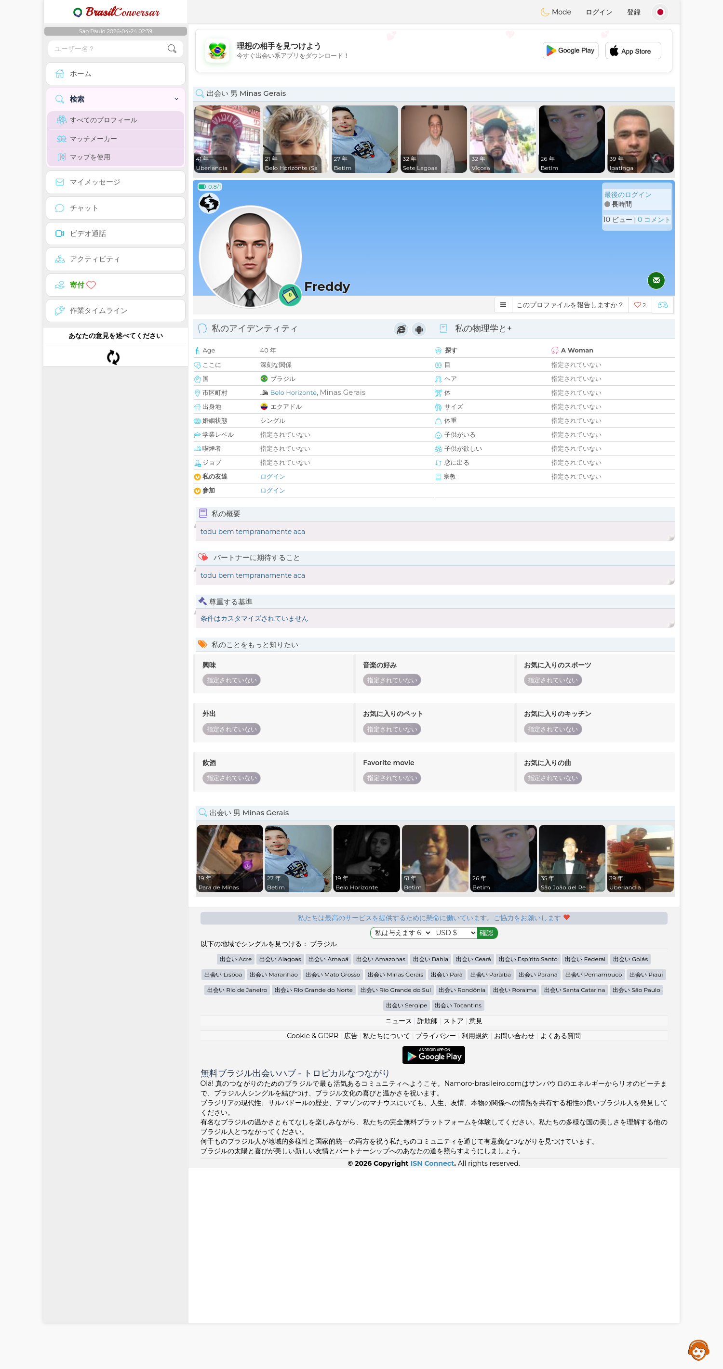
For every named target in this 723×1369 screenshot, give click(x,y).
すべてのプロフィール (97, 120)
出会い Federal (585, 1159)
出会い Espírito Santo (528, 1159)
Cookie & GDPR (312, 1236)
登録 (634, 12)
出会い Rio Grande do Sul (396, 1190)
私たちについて (386, 1236)
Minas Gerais (342, 392)
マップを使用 (83, 157)
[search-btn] (172, 48)
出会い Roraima (514, 1190)
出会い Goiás (630, 1159)
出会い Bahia (431, 1159)
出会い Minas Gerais (395, 1175)
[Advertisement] (433, 50)
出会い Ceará (473, 1159)
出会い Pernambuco (593, 1175)
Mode (555, 12)
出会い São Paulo (636, 1190)
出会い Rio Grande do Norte (314, 1190)
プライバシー (435, 1236)
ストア (453, 1221)
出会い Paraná (538, 1175)
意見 (475, 1221)
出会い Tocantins (458, 1206)
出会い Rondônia (462, 1190)
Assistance (698, 1350)
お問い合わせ (514, 1236)
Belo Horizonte (293, 392)
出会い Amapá (328, 1159)
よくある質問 (560, 1236)
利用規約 (475, 1236)
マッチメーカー (87, 138)
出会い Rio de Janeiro (237, 1190)
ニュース (398, 1221)
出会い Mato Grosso (333, 1175)
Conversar (116, 12)
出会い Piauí (646, 1175)
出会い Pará (447, 1175)
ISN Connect (433, 1364)
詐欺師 (427, 1221)
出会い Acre (236, 1159)
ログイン (599, 12)
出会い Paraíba (490, 1175)
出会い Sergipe (406, 1206)
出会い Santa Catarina (574, 1190)
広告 (351, 1236)
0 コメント (654, 219)
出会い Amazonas (380, 1159)
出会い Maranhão (274, 1175)
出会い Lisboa (223, 1175)
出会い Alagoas (280, 1159)
